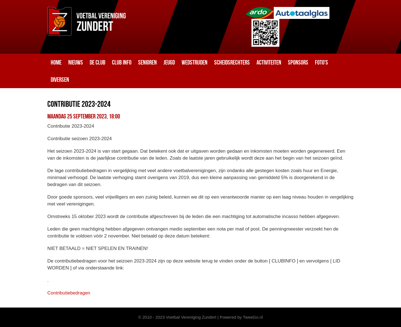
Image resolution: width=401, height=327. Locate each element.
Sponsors (298, 62)
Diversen (60, 79)
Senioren (147, 62)
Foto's (321, 62)
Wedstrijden (194, 62)
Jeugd (169, 62)
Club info (121, 62)
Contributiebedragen (68, 293)
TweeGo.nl (253, 317)
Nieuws (75, 62)
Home (56, 62)
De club (97, 62)
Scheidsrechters (232, 62)
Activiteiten (268, 62)
